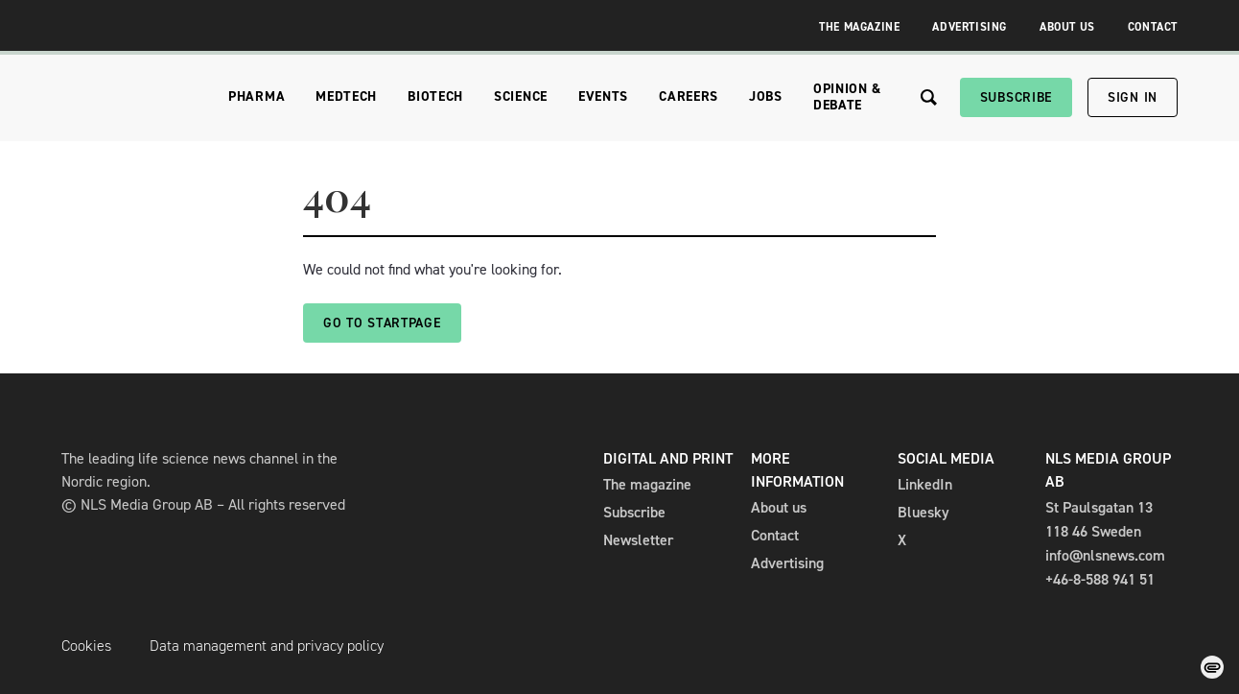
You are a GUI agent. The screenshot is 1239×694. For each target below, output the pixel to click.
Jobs (766, 96)
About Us (1067, 27)
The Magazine (859, 27)
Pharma (256, 96)
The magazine (647, 484)
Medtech (346, 96)
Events (603, 96)
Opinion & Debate (847, 97)
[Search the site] (929, 97)
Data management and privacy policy (267, 645)
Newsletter (638, 540)
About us (779, 507)
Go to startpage (382, 323)
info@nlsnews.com (1105, 555)
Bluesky (923, 512)
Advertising (969, 27)
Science (521, 96)
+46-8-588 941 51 (1100, 579)
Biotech (435, 96)
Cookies (86, 645)
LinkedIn (925, 484)
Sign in (1132, 97)
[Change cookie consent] (1212, 667)
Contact (1153, 27)
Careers (688, 96)
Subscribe (1016, 97)
